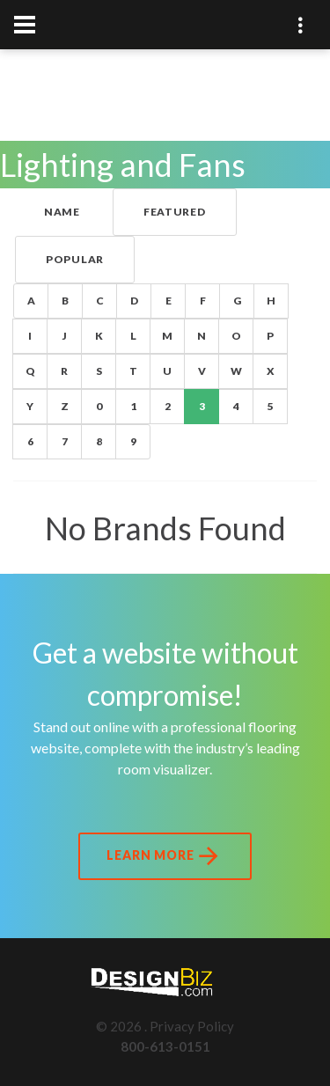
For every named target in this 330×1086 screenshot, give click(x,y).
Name (62, 211)
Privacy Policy (192, 1026)
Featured (174, 211)
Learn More (164, 856)
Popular (75, 259)
